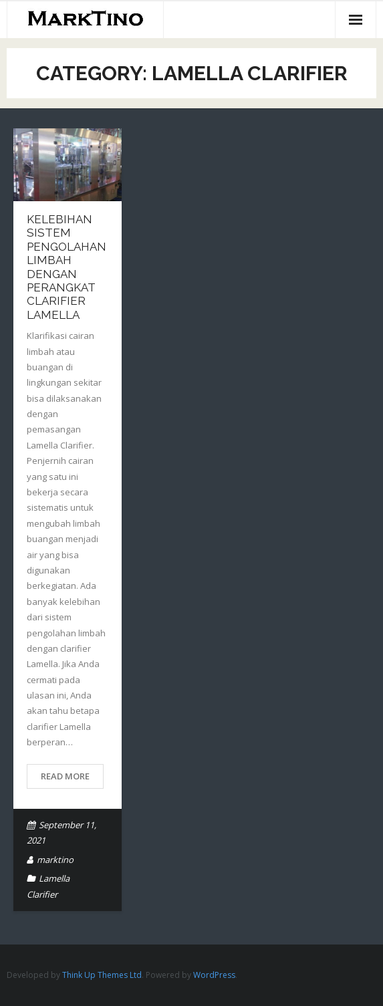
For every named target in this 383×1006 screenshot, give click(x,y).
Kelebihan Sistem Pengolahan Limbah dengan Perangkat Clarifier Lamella (66, 267)
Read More (65, 776)
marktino (55, 860)
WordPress (214, 975)
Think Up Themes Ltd (102, 975)
